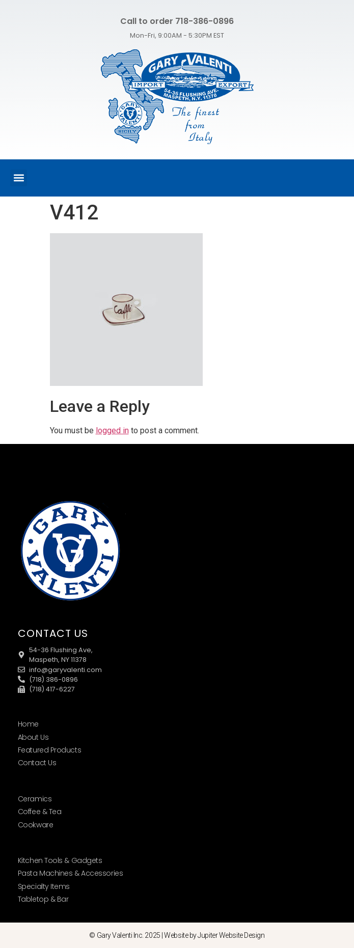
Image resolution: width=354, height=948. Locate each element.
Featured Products (49, 750)
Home (28, 724)
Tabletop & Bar (43, 899)
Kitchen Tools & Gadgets (60, 860)
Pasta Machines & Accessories (70, 873)
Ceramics (34, 799)
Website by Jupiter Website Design (214, 935)
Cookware (35, 825)
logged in (112, 430)
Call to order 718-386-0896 (177, 21)
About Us (33, 737)
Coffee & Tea (40, 811)
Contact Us (37, 763)
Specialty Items (44, 886)
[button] (18, 178)
